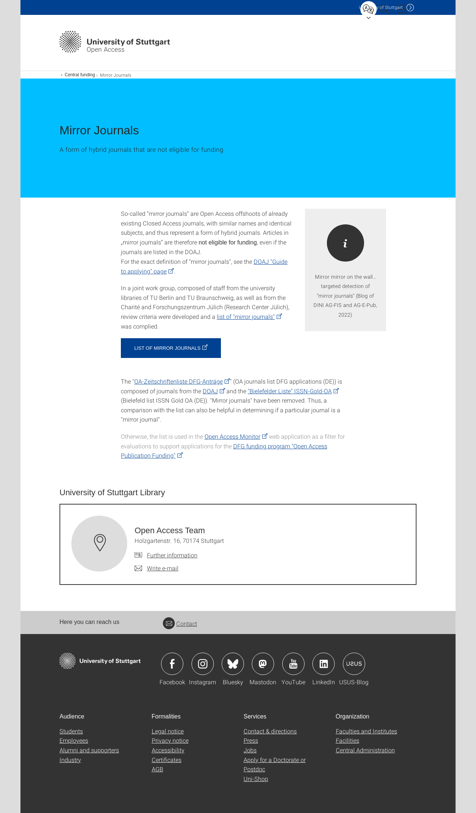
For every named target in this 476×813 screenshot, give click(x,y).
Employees (74, 740)
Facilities (347, 740)
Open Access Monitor (232, 436)
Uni (381, 7)
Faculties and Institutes (366, 731)
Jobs (250, 750)
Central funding (80, 74)
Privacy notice (170, 740)
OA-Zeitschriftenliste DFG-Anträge (178, 381)
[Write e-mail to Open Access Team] (156, 568)
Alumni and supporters (89, 750)
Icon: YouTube (293, 664)
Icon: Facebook (172, 664)
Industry (70, 760)
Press (251, 740)
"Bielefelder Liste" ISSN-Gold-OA (290, 391)
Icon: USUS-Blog (354, 664)
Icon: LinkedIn (323, 664)
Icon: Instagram (203, 664)
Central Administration (365, 750)
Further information (172, 555)
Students (71, 731)
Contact (180, 623)
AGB (157, 769)
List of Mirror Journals (167, 348)
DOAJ (210, 391)
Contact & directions (270, 731)
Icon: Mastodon (263, 664)
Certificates (166, 760)
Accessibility (168, 750)
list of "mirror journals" (246, 316)
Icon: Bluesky (233, 664)
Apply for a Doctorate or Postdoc (275, 764)
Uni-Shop (256, 778)
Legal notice (168, 731)
